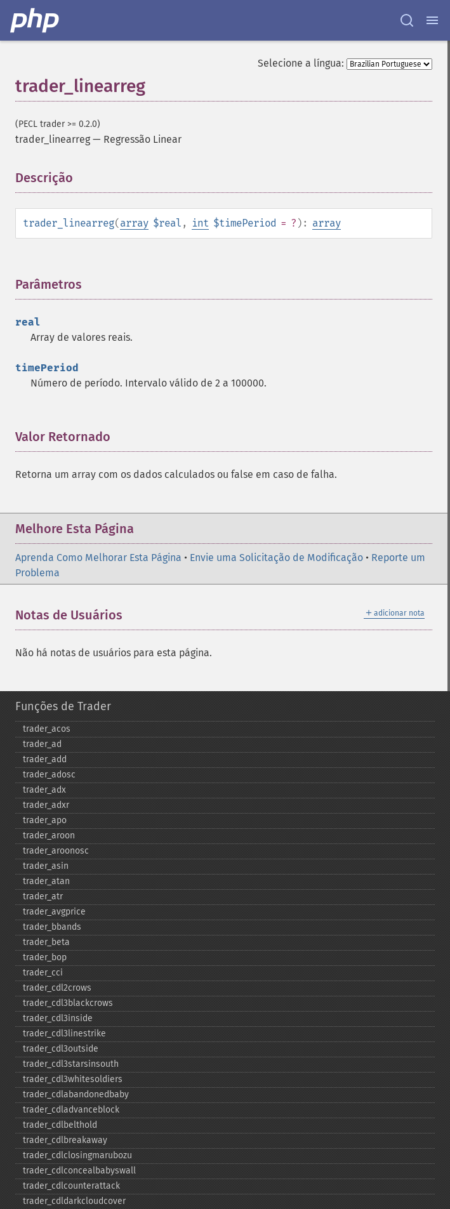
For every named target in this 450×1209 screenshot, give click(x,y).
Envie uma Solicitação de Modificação (276, 558)
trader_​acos (46, 728)
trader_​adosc (49, 774)
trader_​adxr (46, 805)
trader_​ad (42, 744)
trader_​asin (46, 866)
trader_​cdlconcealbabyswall (79, 1170)
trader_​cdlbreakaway (65, 1140)
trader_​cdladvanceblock (71, 1109)
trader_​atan (46, 881)
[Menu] (432, 20)
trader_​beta (46, 942)
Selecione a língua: (301, 63)
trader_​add (45, 759)
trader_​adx (44, 789)
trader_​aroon (49, 835)
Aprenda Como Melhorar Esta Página (98, 558)
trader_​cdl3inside (58, 1018)
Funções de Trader (63, 706)
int (200, 223)
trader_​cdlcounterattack (71, 1185)
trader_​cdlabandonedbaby (76, 1094)
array (134, 223)
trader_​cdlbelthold (60, 1125)
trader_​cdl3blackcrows (68, 1003)
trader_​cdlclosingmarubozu (77, 1155)
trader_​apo (45, 820)
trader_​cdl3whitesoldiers (72, 1079)
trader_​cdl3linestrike (64, 1033)
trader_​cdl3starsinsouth (71, 1064)
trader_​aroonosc (56, 850)
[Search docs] (407, 20)
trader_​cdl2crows (57, 987)
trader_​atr (43, 896)
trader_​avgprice (54, 911)
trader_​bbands (52, 927)
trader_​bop (45, 957)
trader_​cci (43, 972)
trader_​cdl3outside (60, 1048)
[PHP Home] (35, 20)
